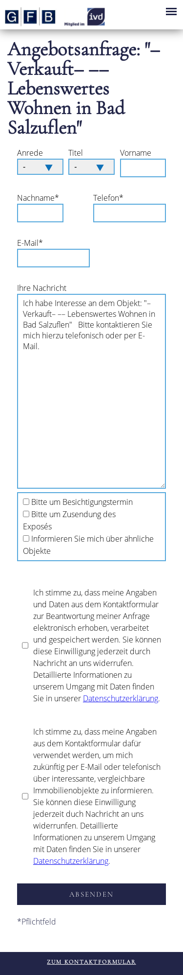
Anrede (30, 152)
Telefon (110, 197)
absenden (91, 894)
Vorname (135, 152)
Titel (75, 152)
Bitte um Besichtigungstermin (82, 502)
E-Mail (34, 242)
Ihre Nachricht (41, 288)
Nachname (38, 197)
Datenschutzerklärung (120, 698)
